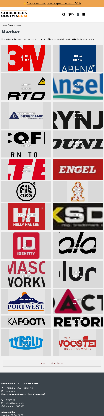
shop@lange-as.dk (15, 403)
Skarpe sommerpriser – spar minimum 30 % (54, 3)
